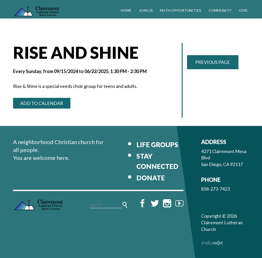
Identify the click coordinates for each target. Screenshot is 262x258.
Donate (150, 178)
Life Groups (157, 144)
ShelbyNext (212, 243)
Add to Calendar (41, 103)
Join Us (146, 10)
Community (220, 10)
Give (243, 10)
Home (126, 10)
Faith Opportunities (180, 10)
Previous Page (212, 62)
